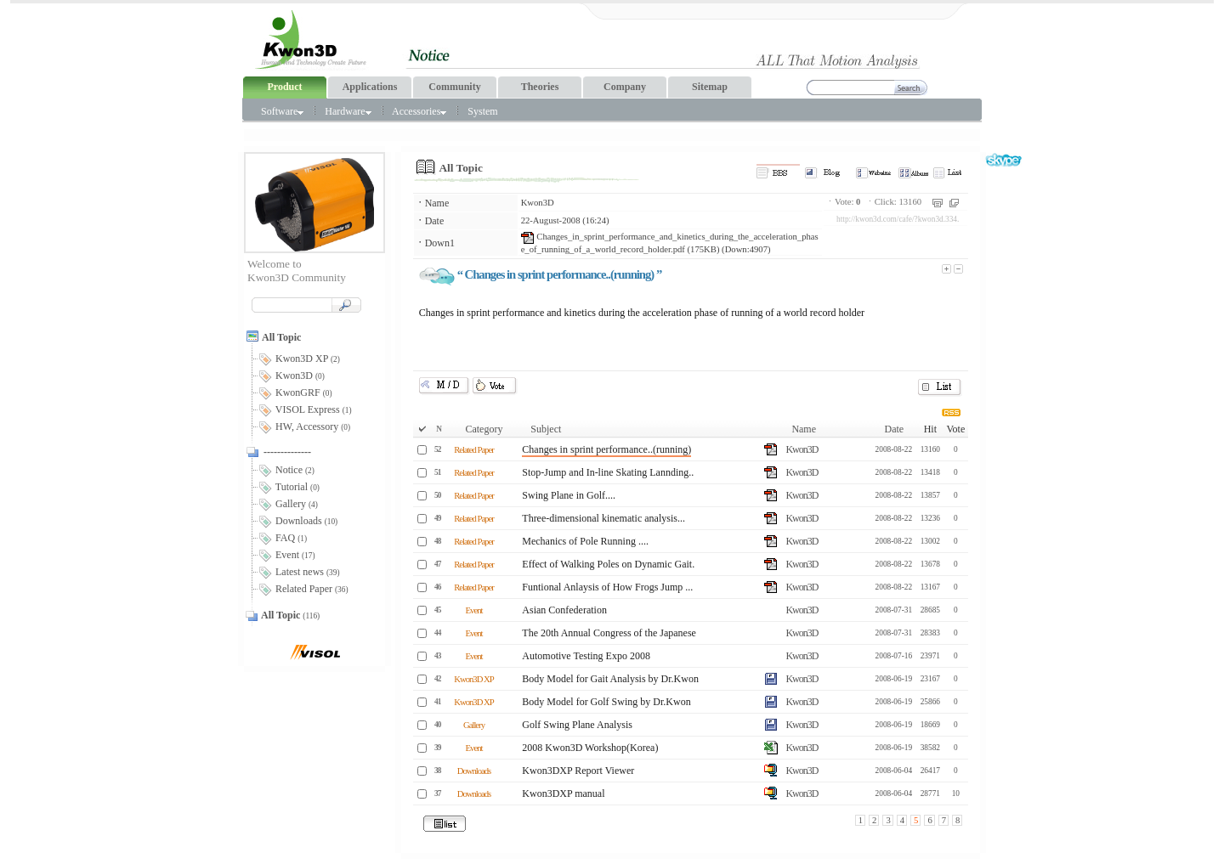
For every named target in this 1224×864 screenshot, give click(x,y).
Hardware (348, 111)
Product (284, 87)
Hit (930, 429)
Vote (955, 429)
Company (625, 87)
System (482, 111)
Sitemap (710, 87)
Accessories (419, 111)
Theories (540, 87)
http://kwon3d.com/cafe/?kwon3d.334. (897, 219)
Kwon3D (537, 202)
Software (282, 111)
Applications (370, 87)
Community (454, 87)
